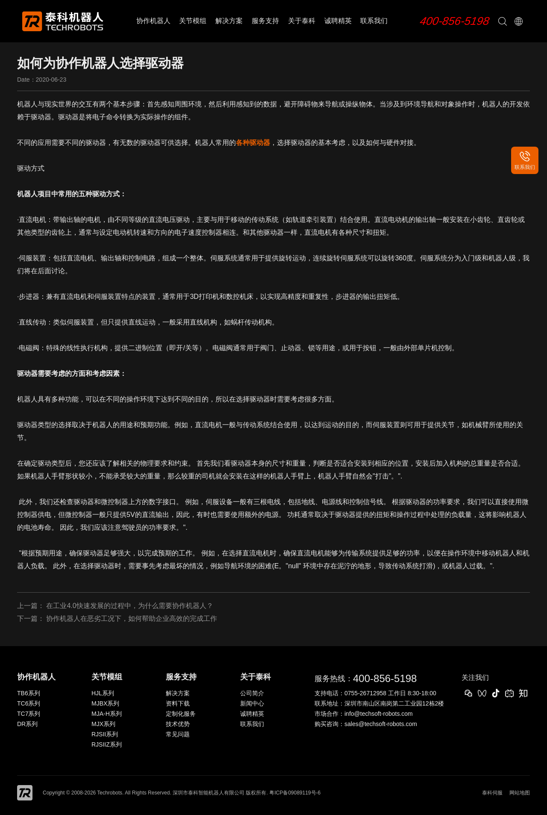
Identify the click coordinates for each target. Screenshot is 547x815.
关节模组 (192, 20)
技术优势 (178, 724)
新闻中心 (252, 703)
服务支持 (265, 20)
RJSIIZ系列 (106, 744)
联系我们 (374, 20)
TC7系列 (28, 713)
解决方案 (229, 20)
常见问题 (178, 734)
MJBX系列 (105, 703)
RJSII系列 (104, 734)
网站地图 (519, 793)
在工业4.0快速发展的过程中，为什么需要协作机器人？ (129, 605)
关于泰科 (301, 20)
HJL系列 (102, 693)
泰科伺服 (492, 793)
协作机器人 (153, 20)
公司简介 (252, 693)
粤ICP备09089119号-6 (295, 793)
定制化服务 (181, 713)
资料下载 (178, 703)
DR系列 (27, 724)
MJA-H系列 (106, 713)
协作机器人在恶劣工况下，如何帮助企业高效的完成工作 (131, 618)
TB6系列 (28, 693)
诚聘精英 (338, 20)
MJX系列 (103, 724)
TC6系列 (28, 703)
